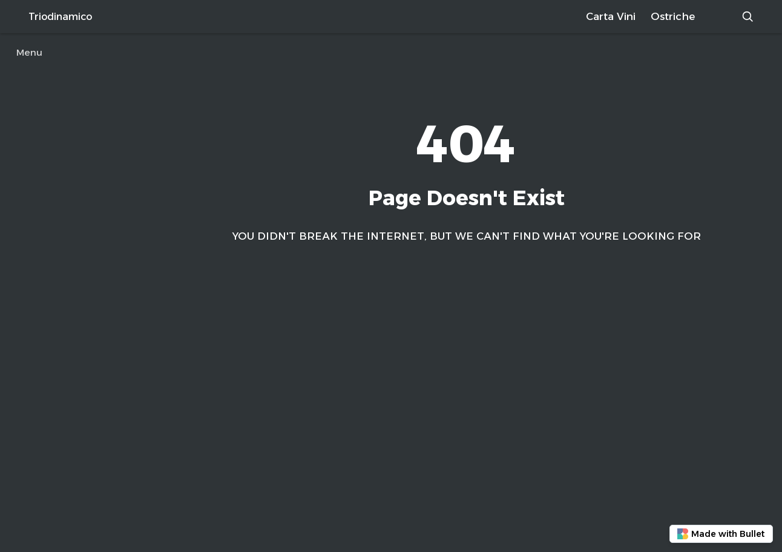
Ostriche (673, 16)
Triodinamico (60, 16)
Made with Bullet (720, 534)
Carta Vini (611, 16)
